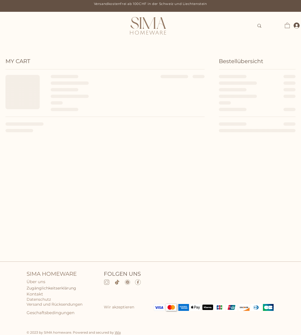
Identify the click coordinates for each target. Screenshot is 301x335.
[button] (287, 25)
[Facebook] (137, 282)
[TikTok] (117, 282)
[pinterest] (127, 282)
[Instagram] (106, 282)
